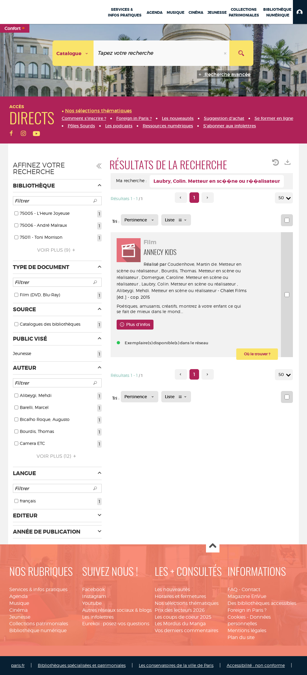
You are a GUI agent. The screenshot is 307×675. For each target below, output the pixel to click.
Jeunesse (19, 617)
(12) (57, 456)
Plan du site (241, 637)
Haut (212, 546)
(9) (57, 250)
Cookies (237, 617)
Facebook (93, 589)
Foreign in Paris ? (247, 610)
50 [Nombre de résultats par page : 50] (282, 198)
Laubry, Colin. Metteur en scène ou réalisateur (189, 283)
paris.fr (18, 665)
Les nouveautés (172, 589)
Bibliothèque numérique (38, 630)
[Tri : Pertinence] (139, 220)
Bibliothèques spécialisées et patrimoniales (82, 665)
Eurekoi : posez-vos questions (115, 623)
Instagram (94, 596)
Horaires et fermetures (180, 596)
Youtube (92, 603)
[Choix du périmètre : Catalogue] (73, 53)
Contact (251, 589)
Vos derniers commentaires (186, 630)
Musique (19, 603)
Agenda (18, 596)
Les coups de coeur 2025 (183, 617)
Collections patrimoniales (38, 623)
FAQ (232, 589)
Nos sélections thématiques (187, 603)
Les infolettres (98, 617)
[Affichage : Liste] (176, 220)
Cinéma (18, 610)
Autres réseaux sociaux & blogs (117, 610)
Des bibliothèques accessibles (262, 603)
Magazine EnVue (247, 596)
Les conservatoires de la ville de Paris (176, 665)
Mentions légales (247, 630)
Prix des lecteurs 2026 (180, 610)
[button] (300, 12)
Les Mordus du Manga (180, 623)
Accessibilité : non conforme (256, 665)
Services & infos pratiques (38, 589)
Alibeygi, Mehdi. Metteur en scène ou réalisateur (166, 290)
